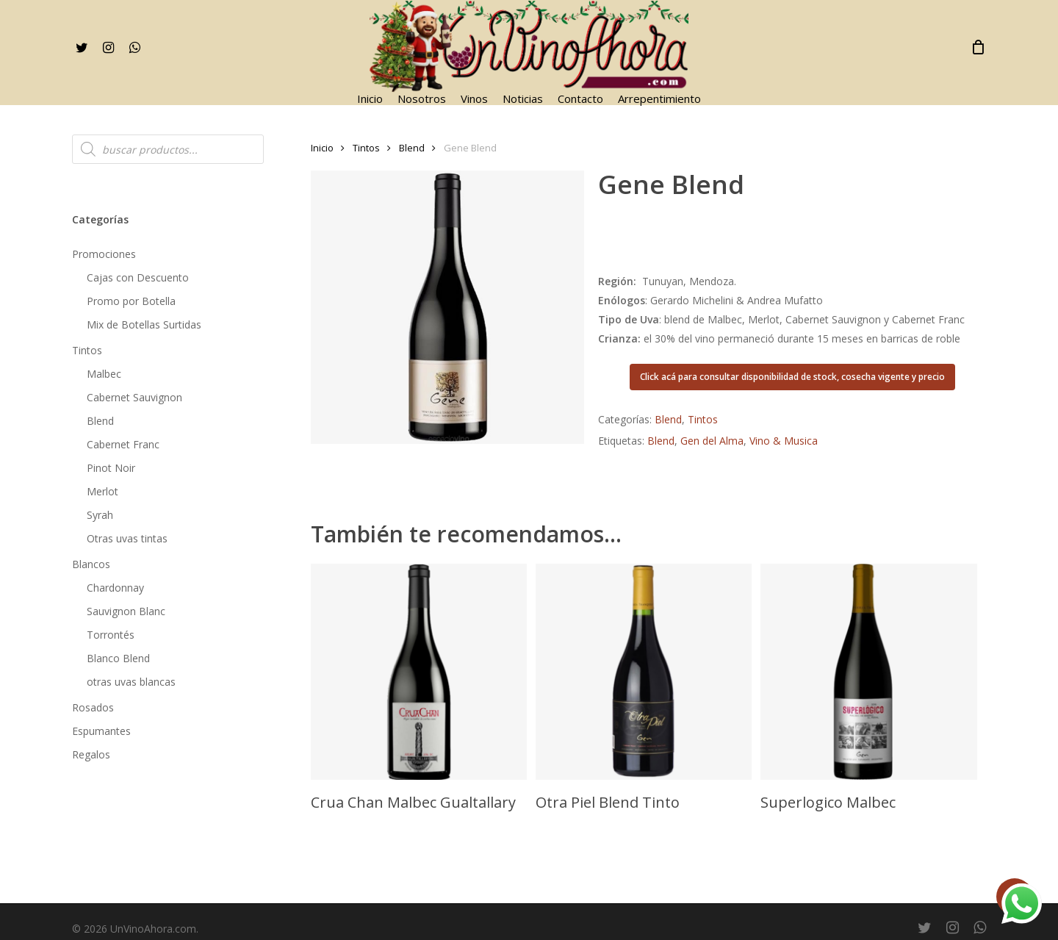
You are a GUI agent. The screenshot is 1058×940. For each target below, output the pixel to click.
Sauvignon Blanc (126, 611)
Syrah (100, 515)
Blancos (91, 564)
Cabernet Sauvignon (134, 397)
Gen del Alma (712, 441)
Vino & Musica (783, 441)
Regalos (91, 754)
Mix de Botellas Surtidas (144, 324)
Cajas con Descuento (138, 277)
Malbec (104, 374)
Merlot (102, 491)
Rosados (93, 707)
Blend (100, 421)
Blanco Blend (118, 658)
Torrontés (110, 635)
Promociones (104, 254)
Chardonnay (115, 588)
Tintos (87, 350)
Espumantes (101, 731)
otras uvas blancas (131, 682)
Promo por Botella (131, 301)
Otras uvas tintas (127, 538)
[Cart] (979, 47)
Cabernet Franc (123, 444)
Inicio (322, 147)
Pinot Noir (111, 468)
